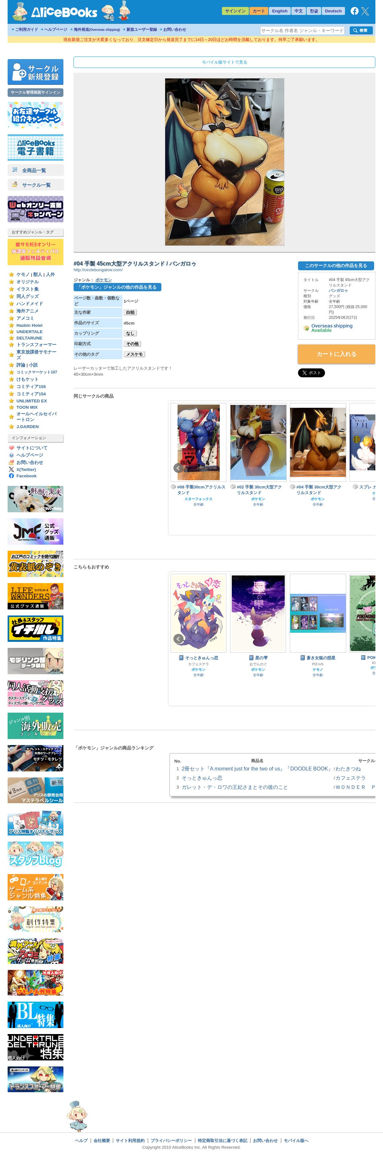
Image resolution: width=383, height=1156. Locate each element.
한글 (314, 11)
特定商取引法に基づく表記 (222, 1140)
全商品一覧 (29, 170)
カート (259, 11)
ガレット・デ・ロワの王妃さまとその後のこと (235, 787)
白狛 (130, 312)
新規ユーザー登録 (142, 29)
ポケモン (103, 280)
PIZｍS (317, 664)
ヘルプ (81, 1140)
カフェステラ (198, 664)
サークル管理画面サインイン (35, 92)
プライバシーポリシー (171, 1140)
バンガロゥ (338, 290)
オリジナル (27, 281)
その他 (132, 343)
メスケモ (134, 354)
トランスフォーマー (36, 344)
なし (130, 333)
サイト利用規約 (130, 1140)
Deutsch (333, 11)
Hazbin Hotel (29, 325)
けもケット (27, 379)
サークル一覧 (31, 185)
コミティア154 (31, 394)
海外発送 (97, 29)
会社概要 (102, 1140)
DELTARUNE (29, 338)
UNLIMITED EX (31, 401)
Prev (178, 468)
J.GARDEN (27, 426)
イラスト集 (27, 289)
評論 (20, 365)
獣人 (37, 274)
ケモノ (23, 274)
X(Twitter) (26, 469)
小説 (33, 365)
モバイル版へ (296, 1140)
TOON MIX (27, 407)
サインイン (235, 11)
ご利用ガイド (26, 29)
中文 (299, 11)
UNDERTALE (29, 331)
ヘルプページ (55, 29)
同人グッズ (27, 296)
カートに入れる (337, 354)
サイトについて (32, 448)
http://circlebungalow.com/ (98, 269)
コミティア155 (31, 386)
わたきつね (348, 768)
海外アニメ (27, 311)
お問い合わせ (174, 29)
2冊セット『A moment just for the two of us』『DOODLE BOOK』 (257, 768)
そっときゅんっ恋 (202, 778)
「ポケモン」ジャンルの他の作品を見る (117, 287)
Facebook (26, 476)
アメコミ (25, 318)
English (280, 11)
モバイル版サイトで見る (224, 62)
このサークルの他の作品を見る (336, 265)
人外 (50, 274)
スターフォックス (198, 499)
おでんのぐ (258, 664)
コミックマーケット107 (36, 372)
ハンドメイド (29, 303)
